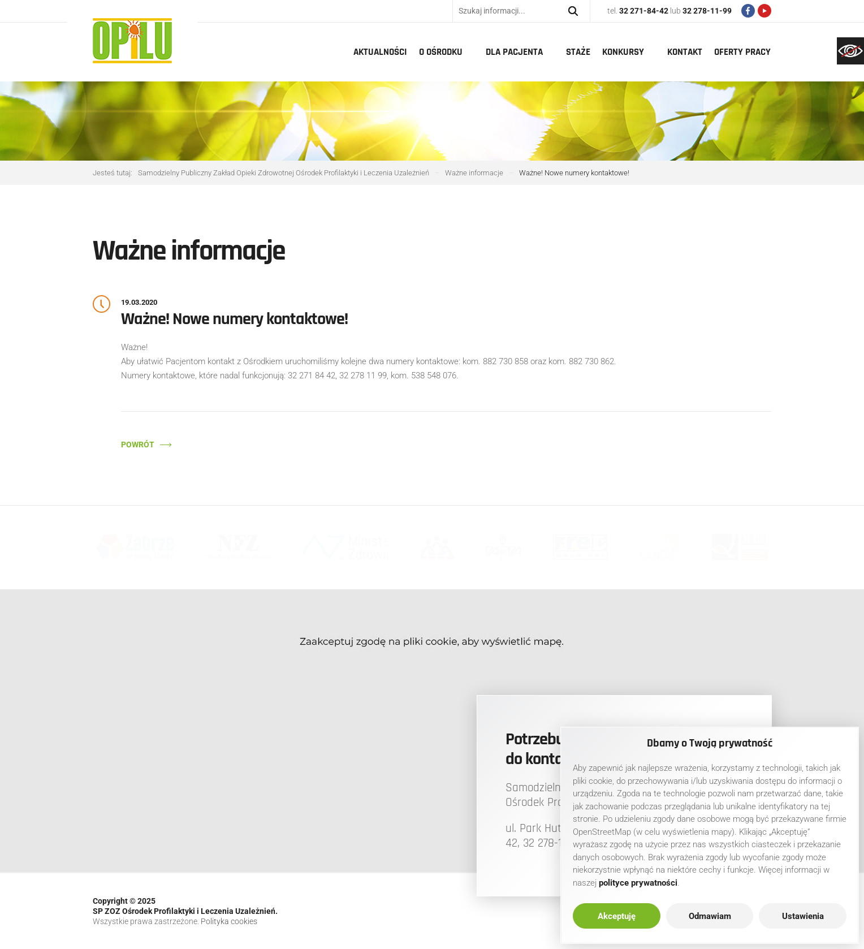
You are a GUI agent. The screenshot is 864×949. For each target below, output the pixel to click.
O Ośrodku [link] (441, 52)
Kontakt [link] (684, 52)
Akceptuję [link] (617, 916)
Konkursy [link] (623, 52)
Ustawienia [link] (803, 916)
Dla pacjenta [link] (514, 52)
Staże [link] (578, 52)
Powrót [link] (137, 444)
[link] (850, 50)
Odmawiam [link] (710, 916)
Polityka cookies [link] (229, 921)
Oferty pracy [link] (742, 52)
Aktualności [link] (380, 52)
